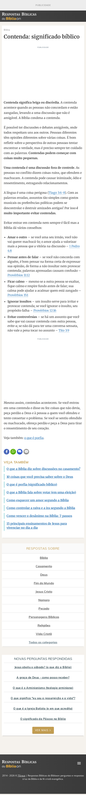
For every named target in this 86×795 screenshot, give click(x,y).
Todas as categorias (43, 642)
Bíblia (44, 558)
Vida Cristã (44, 634)
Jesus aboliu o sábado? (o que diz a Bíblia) (43, 667)
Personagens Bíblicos (44, 617)
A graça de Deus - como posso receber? (43, 677)
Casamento (44, 566)
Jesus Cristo (43, 591)
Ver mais (43, 730)
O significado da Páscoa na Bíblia (43, 719)
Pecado (43, 608)
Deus (44, 574)
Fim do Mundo (44, 583)
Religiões (44, 625)
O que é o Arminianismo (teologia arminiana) (43, 688)
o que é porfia (34, 438)
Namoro (44, 600)
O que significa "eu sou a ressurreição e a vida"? (43, 698)
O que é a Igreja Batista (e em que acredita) (42, 708)
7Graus (21, 775)
